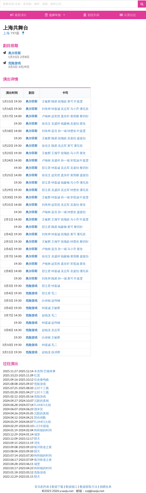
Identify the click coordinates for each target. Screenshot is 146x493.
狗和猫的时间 (43, 430)
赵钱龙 (46, 315)
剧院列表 (91, 15)
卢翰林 (46, 116)
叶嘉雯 (78, 101)
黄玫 (83, 123)
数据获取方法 (88, 486)
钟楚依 (71, 131)
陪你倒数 (40, 417)
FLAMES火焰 (42, 405)
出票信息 (127, 15)
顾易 (54, 101)
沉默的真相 (41, 400)
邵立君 (46, 167)
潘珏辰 (84, 108)
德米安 (38, 409)
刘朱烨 (46, 108)
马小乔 (74, 108)
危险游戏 (14, 63)
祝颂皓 (62, 101)
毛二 (54, 293)
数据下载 (57, 486)
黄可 (70, 101)
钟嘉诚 (55, 108)
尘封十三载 (41, 388)
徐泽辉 (55, 352)
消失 (37, 443)
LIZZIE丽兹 (41, 426)
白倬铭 (46, 300)
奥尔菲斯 (14, 53)
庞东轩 (65, 116)
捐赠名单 (105, 486)
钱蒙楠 (65, 123)
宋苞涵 (74, 160)
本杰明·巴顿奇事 (45, 371)
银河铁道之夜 (43, 447)
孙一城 (62, 131)
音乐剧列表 (42, 486)
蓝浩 (54, 131)
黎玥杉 (84, 116)
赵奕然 (55, 116)
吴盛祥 (55, 123)
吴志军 (65, 108)
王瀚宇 (55, 153)
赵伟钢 (55, 300)
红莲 (37, 375)
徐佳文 (46, 123)
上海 (6, 33)
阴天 (37, 438)
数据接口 (71, 486)
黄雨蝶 (74, 116)
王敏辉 (46, 101)
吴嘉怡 (74, 123)
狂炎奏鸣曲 (41, 379)
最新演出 (18, 15)
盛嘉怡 (81, 138)
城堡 (37, 434)
